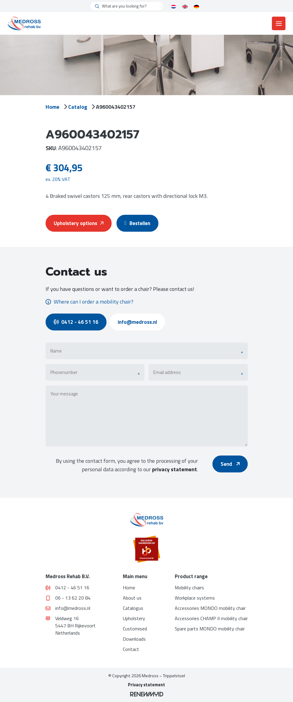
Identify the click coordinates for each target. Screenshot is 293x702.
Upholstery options (79, 223)
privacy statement (174, 469)
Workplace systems (195, 597)
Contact (131, 649)
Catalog (77, 107)
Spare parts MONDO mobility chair (210, 628)
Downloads (134, 638)
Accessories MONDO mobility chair (210, 608)
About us (132, 597)
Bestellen (139, 223)
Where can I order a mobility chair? (89, 302)
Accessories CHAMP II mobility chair (211, 618)
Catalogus (133, 608)
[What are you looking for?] (127, 6)
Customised (135, 628)
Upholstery (134, 618)
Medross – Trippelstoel (163, 675)
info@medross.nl (137, 322)
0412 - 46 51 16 (76, 322)
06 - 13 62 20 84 (68, 597)
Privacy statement (146, 684)
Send (230, 464)
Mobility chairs (189, 587)
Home (52, 107)
